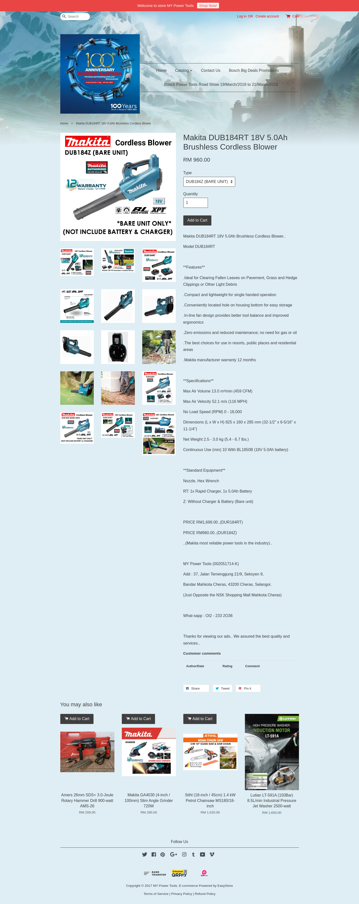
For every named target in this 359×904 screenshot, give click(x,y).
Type (187, 173)
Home (161, 70)
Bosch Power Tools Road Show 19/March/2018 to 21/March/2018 (221, 84)
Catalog (184, 70)
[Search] (75, 16)
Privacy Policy (181, 894)
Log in (241, 16)
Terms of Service (156, 894)
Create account (267, 16)
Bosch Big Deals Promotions (254, 70)
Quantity (190, 194)
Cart (295, 16)
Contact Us (210, 70)
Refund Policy (205, 894)
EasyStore (225, 886)
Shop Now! (208, 5)
